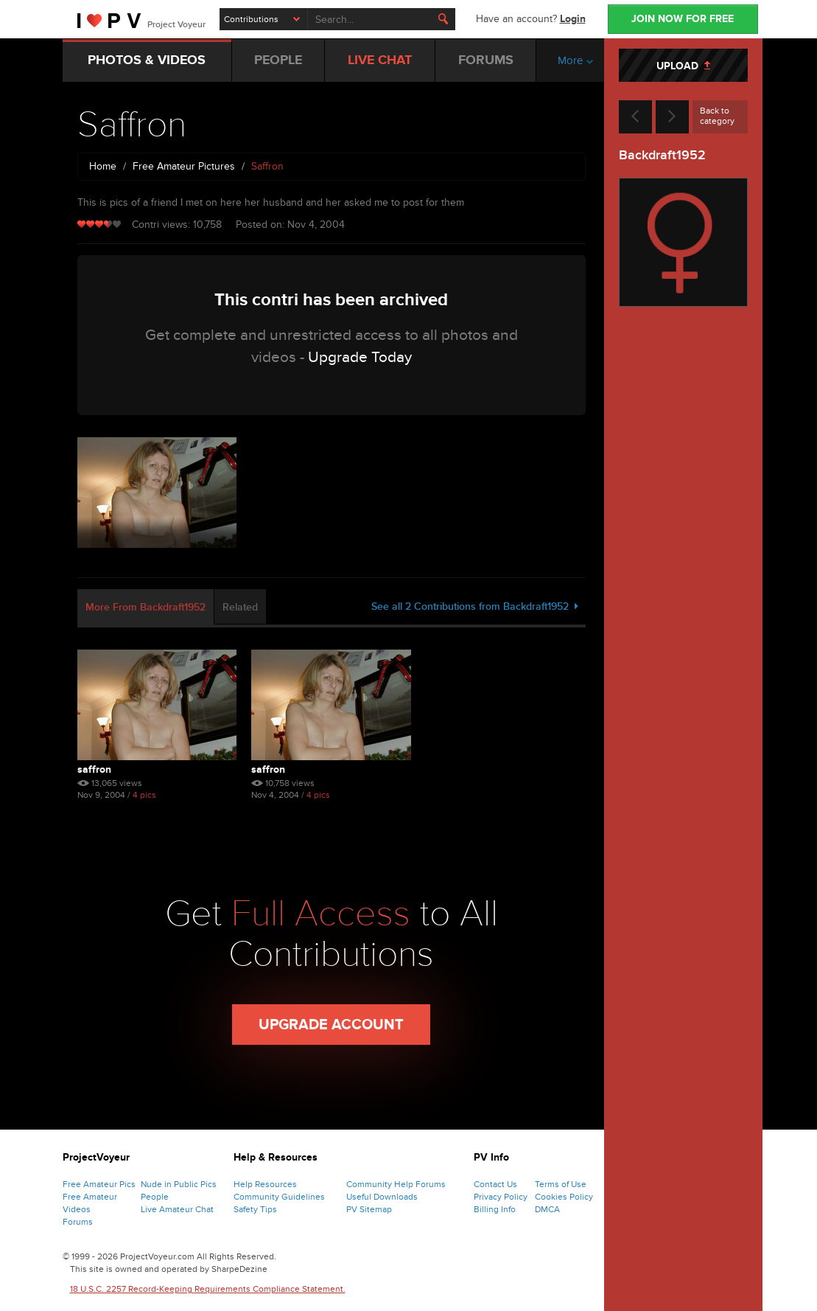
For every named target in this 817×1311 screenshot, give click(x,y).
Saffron (94, 769)
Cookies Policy (564, 1197)
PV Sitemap (369, 1209)
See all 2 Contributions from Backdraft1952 (474, 606)
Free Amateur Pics (99, 1184)
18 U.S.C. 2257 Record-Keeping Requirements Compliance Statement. (208, 1289)
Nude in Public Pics (179, 1184)
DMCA (547, 1209)
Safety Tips (255, 1209)
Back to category (717, 115)
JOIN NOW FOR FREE (682, 19)
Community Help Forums (396, 1184)
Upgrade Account (331, 1025)
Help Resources (265, 1184)
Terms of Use (560, 1184)
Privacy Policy (500, 1197)
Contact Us (495, 1184)
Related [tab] (240, 607)
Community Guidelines (279, 1197)
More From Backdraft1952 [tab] (145, 607)
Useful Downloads (382, 1197)
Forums (78, 1222)
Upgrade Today (360, 357)
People (155, 1197)
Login (573, 19)
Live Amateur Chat (177, 1209)
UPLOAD (683, 66)
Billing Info (495, 1209)
